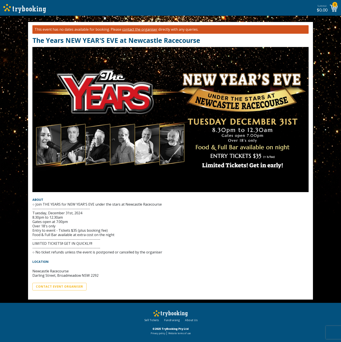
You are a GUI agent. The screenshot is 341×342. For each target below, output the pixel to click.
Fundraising (172, 320)
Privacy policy (158, 333)
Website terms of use (179, 333)
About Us (191, 320)
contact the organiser (139, 29)
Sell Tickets (151, 320)
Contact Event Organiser (59, 286)
